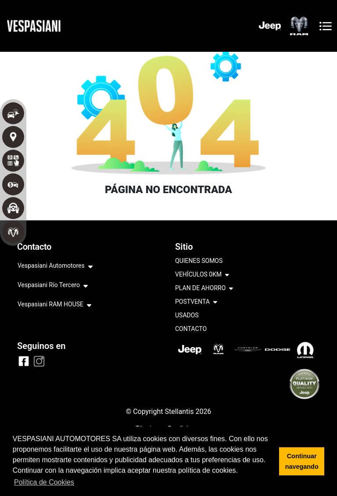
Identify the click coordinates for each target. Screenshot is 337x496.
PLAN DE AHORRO (204, 288)
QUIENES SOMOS (198, 260)
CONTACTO (191, 328)
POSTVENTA (196, 302)
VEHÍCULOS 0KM (202, 275)
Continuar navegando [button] (302, 461)
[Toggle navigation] (325, 26)
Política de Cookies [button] (44, 482)
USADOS (187, 315)
